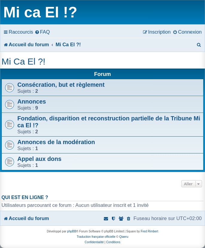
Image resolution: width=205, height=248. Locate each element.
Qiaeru (123, 236)
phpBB (71, 231)
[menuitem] (42, 31)
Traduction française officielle (96, 236)
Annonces (31, 101)
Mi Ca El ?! (23, 61)
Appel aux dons (39, 159)
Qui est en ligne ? (24, 197)
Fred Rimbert (149, 231)
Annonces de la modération (56, 142)
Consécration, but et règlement (60, 84)
